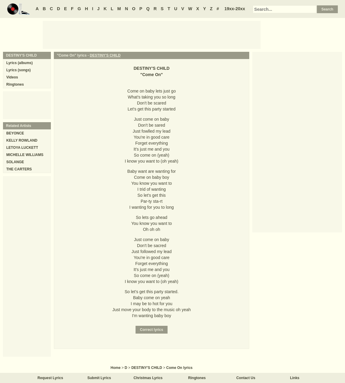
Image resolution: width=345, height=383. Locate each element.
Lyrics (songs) (18, 70)
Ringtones (15, 84)
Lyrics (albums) (19, 63)
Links (294, 378)
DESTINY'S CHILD (105, 55)
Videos (12, 77)
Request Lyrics (50, 378)
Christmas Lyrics (147, 378)
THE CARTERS (19, 169)
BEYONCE (15, 133)
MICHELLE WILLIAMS (24, 155)
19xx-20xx (234, 8)
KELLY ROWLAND (21, 140)
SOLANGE (15, 162)
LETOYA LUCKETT (22, 148)
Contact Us (245, 378)
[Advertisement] (152, 34)
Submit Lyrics (99, 378)
